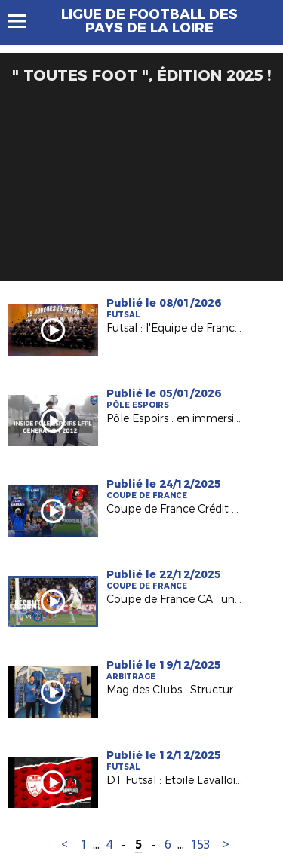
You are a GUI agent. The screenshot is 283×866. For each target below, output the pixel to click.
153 (200, 844)
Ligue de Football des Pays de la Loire (149, 21)
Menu (24, 21)
